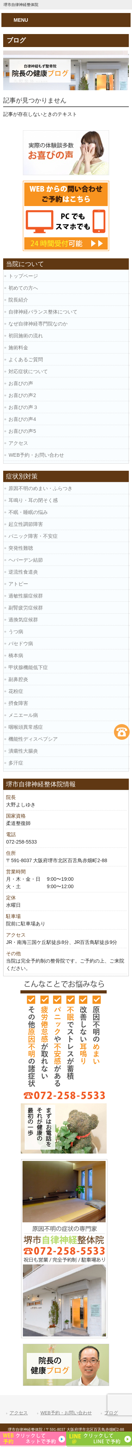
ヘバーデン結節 (25, 560)
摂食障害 (18, 703)
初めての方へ (23, 288)
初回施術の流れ (25, 335)
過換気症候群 (23, 619)
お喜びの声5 (22, 431)
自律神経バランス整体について (42, 312)
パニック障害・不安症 (33, 536)
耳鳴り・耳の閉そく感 (33, 500)
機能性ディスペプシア (33, 739)
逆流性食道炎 (23, 572)
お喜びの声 (20, 383)
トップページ (23, 276)
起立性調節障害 (25, 524)
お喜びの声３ (23, 407)
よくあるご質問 (25, 359)
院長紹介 (18, 300)
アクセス (18, 443)
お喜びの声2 (22, 395)
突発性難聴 (20, 548)
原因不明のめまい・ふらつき (40, 488)
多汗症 (15, 763)
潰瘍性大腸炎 (23, 751)
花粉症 (15, 691)
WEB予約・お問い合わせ (36, 455)
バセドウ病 (20, 643)
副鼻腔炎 (18, 679)
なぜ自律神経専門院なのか (38, 323)
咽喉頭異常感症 (25, 727)
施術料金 (18, 347)
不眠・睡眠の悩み (28, 512)
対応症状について (28, 371)
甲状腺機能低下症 (28, 667)
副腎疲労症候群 (25, 607)
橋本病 (15, 655)
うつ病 (15, 631)
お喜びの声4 (22, 419)
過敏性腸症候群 (25, 596)
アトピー (18, 584)
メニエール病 (23, 715)
